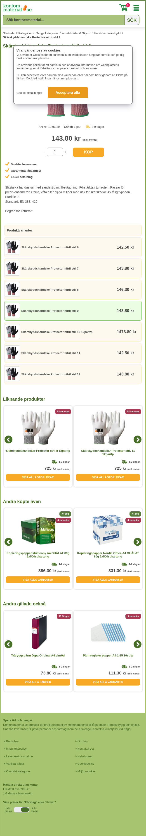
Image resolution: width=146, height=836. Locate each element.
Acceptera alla (68, 92)
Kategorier (25, 33)
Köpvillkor (12, 741)
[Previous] (8, 439)
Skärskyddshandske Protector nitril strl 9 (31, 37)
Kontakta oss (86, 748)
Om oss (83, 741)
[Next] (137, 439)
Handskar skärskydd (107, 33)
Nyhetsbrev (85, 756)
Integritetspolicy (16, 748)
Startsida (8, 33)
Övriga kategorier (47, 33)
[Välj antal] (55, 152)
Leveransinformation (19, 756)
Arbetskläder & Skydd (76, 33)
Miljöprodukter (87, 771)
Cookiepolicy (86, 763)
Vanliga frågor (15, 763)
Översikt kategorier (18, 771)
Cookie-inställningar (29, 92)
